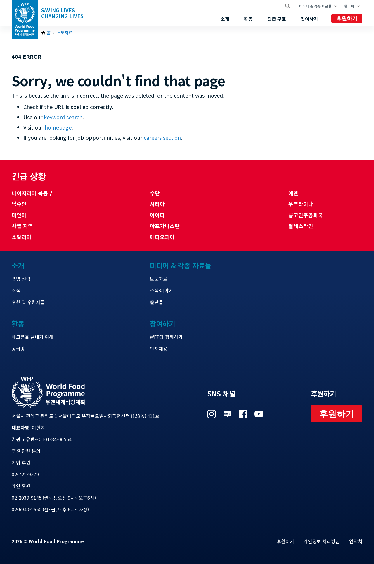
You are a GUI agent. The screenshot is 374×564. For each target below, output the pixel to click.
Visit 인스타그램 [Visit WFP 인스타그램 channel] (211, 414)
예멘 (293, 193)
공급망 (18, 348)
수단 (155, 193)
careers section (162, 137)
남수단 (19, 204)
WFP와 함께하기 (166, 336)
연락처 (355, 541)
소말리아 (22, 237)
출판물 (156, 302)
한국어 (349, 6)
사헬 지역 (22, 226)
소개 (225, 18)
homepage (58, 127)
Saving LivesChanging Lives (62, 13)
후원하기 (346, 18)
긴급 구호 (276, 18)
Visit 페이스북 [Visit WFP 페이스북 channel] (243, 414)
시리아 (157, 204)
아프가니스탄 (165, 226)
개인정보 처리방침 (322, 541)
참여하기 (309, 18)
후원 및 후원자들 (28, 302)
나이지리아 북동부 (32, 193)
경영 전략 (21, 278)
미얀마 (19, 215)
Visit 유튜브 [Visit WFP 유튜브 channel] (258, 414)
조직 (16, 290)
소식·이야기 (161, 290)
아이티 (157, 215)
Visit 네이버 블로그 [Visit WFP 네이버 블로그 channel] (227, 414)
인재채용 (158, 348)
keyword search (63, 117)
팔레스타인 (300, 226)
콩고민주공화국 (305, 215)
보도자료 (64, 32)
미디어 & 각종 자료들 (315, 6)
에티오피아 (162, 237)
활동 (248, 18)
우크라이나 (300, 204)
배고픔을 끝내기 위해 (32, 336)
